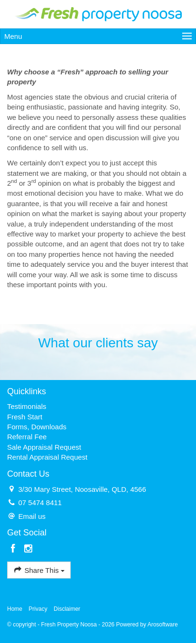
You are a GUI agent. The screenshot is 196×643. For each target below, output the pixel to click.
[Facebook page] (14, 549)
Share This (39, 570)
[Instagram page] (28, 549)
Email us (32, 516)
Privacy (37, 609)
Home (14, 609)
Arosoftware (163, 624)
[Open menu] (98, 36)
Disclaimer (67, 609)
